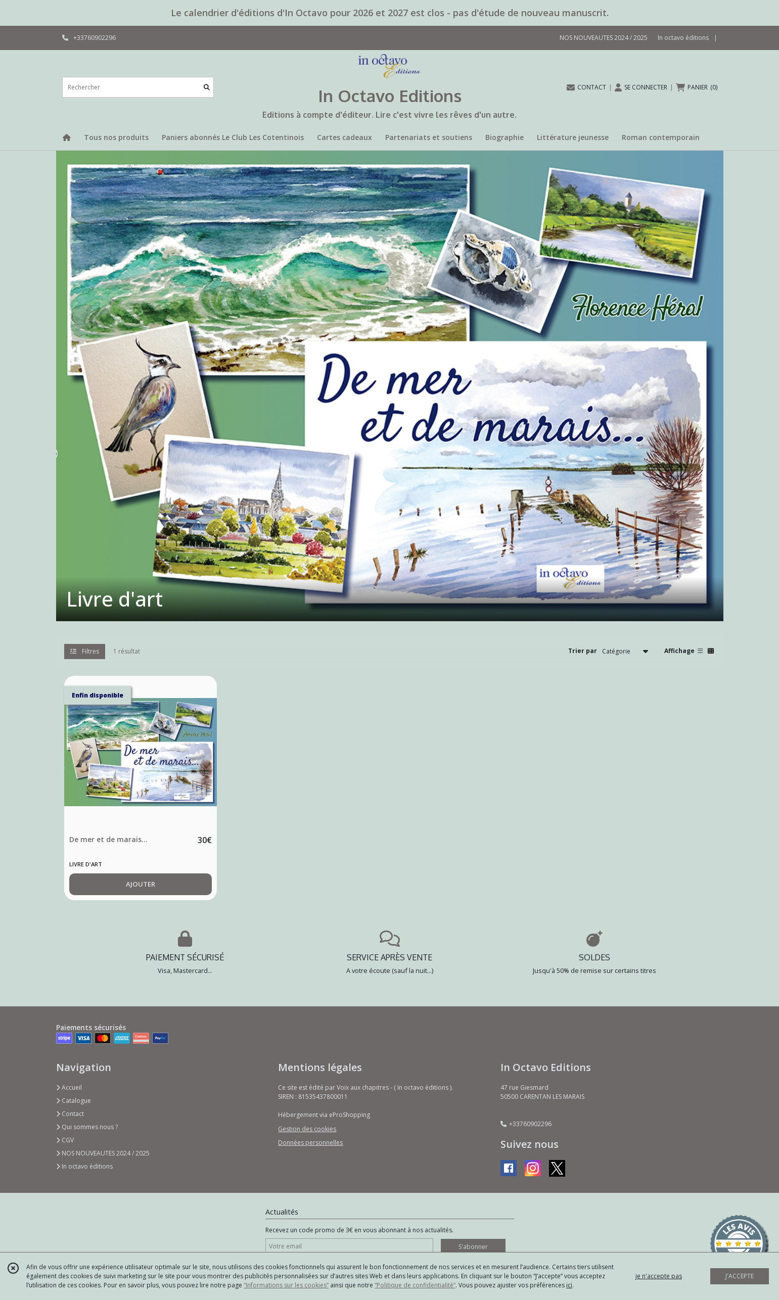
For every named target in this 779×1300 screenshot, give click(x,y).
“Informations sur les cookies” (286, 1285)
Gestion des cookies (307, 1129)
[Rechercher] (206, 87)
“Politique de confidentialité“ (415, 1285)
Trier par (582, 650)
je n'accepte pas (658, 1276)
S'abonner (473, 1246)
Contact (70, 1113)
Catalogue (73, 1100)
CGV (65, 1140)
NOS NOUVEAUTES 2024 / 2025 (103, 1153)
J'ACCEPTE (739, 1276)
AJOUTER (140, 884)
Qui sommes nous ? (87, 1127)
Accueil (69, 1087)
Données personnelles (310, 1142)
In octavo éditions (84, 1166)
